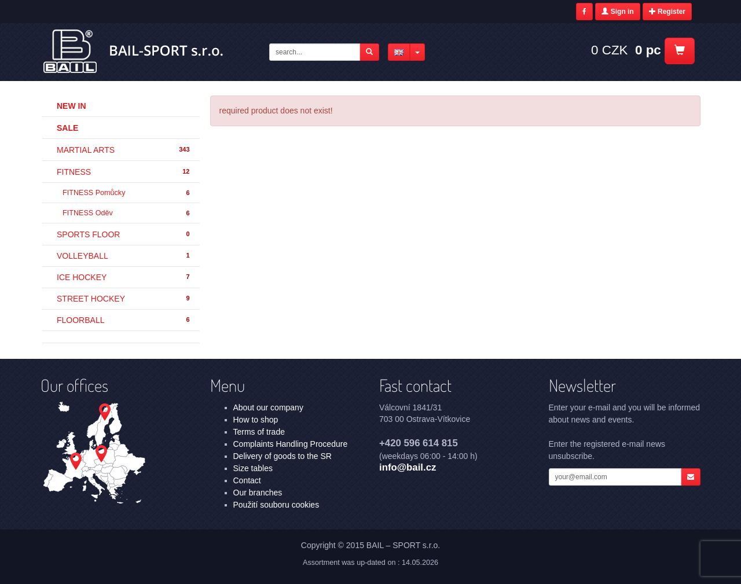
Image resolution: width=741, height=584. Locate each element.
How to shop (255, 419)
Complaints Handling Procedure (290, 444)
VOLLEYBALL (124, 255)
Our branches (258, 492)
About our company (268, 407)
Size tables (253, 468)
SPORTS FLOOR (124, 234)
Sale (67, 128)
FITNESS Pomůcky (127, 193)
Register (667, 12)
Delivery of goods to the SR (282, 456)
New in (71, 106)
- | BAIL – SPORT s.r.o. (134, 52)
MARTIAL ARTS (124, 150)
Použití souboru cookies (276, 504)
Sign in (617, 12)
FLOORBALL (124, 320)
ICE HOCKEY (124, 277)
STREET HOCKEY (124, 298)
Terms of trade (259, 431)
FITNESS (124, 172)
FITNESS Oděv (127, 213)
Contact (247, 480)
